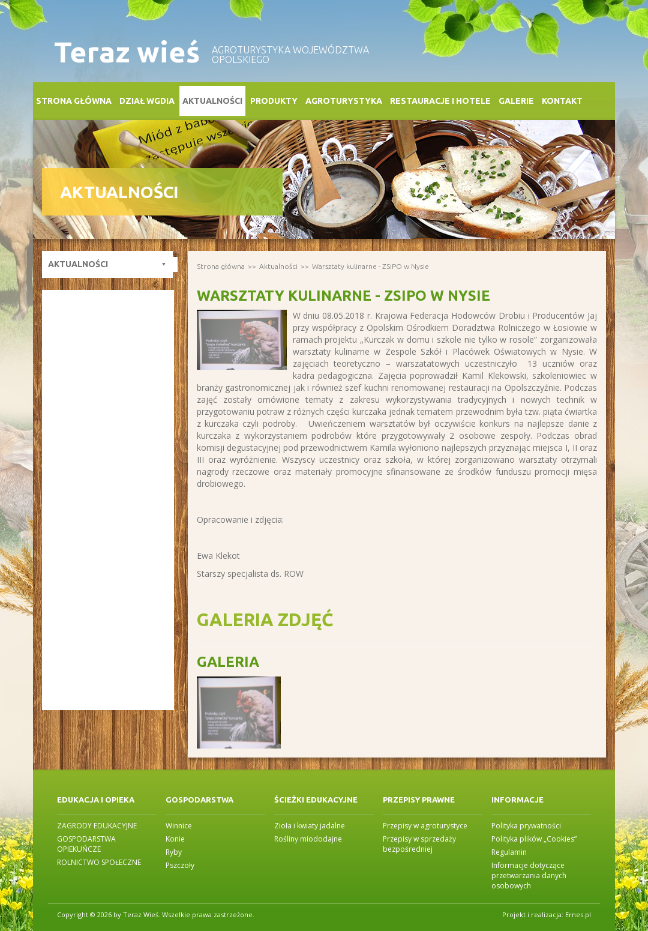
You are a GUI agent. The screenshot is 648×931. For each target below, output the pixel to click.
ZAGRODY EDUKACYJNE (97, 826)
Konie (175, 839)
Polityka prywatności (526, 826)
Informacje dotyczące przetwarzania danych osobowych (528, 875)
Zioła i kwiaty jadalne (309, 826)
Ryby (174, 852)
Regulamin (509, 852)
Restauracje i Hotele (440, 101)
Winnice (179, 826)
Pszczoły (180, 865)
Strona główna (74, 101)
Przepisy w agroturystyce (425, 826)
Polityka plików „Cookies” (534, 839)
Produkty (274, 101)
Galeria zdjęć (265, 619)
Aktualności (212, 101)
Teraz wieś (127, 52)
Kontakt (562, 101)
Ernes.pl (578, 914)
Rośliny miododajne (308, 839)
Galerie (516, 101)
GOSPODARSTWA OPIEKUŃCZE (86, 844)
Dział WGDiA (147, 101)
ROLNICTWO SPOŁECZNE (99, 862)
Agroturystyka (343, 101)
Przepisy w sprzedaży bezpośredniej (419, 844)
